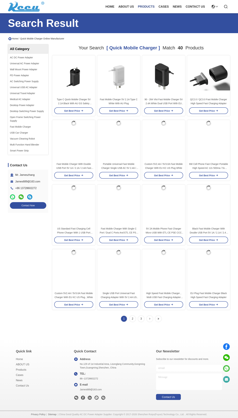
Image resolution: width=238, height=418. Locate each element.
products (146, 6)
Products (21, 369)
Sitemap (52, 414)
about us (126, 6)
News (19, 380)
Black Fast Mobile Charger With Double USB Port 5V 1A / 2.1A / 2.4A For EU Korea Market (208, 232)
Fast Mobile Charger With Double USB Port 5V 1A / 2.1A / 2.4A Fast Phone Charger (73, 168)
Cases (19, 375)
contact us (195, 6)
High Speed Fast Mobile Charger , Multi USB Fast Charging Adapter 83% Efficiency (163, 297)
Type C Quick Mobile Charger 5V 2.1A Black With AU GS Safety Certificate (74, 103)
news (177, 6)
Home (109, 6)
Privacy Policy (38, 414)
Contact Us (22, 385)
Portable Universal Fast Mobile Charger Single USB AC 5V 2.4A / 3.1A (118, 168)
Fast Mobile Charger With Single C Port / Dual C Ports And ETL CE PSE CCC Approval (119, 232)
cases (164, 6)
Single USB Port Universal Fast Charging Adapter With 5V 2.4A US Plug (119, 297)
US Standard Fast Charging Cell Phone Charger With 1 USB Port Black (73, 232)
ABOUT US (22, 364)
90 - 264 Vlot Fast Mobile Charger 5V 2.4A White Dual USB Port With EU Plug (163, 103)
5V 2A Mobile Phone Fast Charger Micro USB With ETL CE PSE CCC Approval (163, 232)
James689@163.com (27, 181)
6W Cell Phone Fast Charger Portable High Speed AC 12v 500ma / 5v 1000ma (208, 168)
